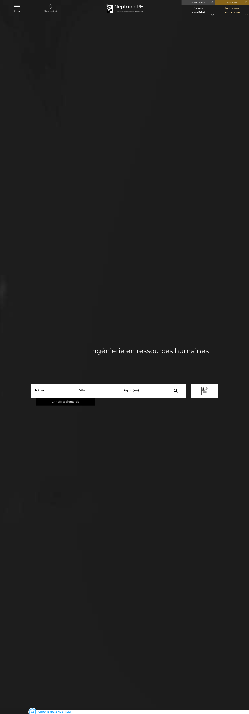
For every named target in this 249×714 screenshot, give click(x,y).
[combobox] (100, 390)
